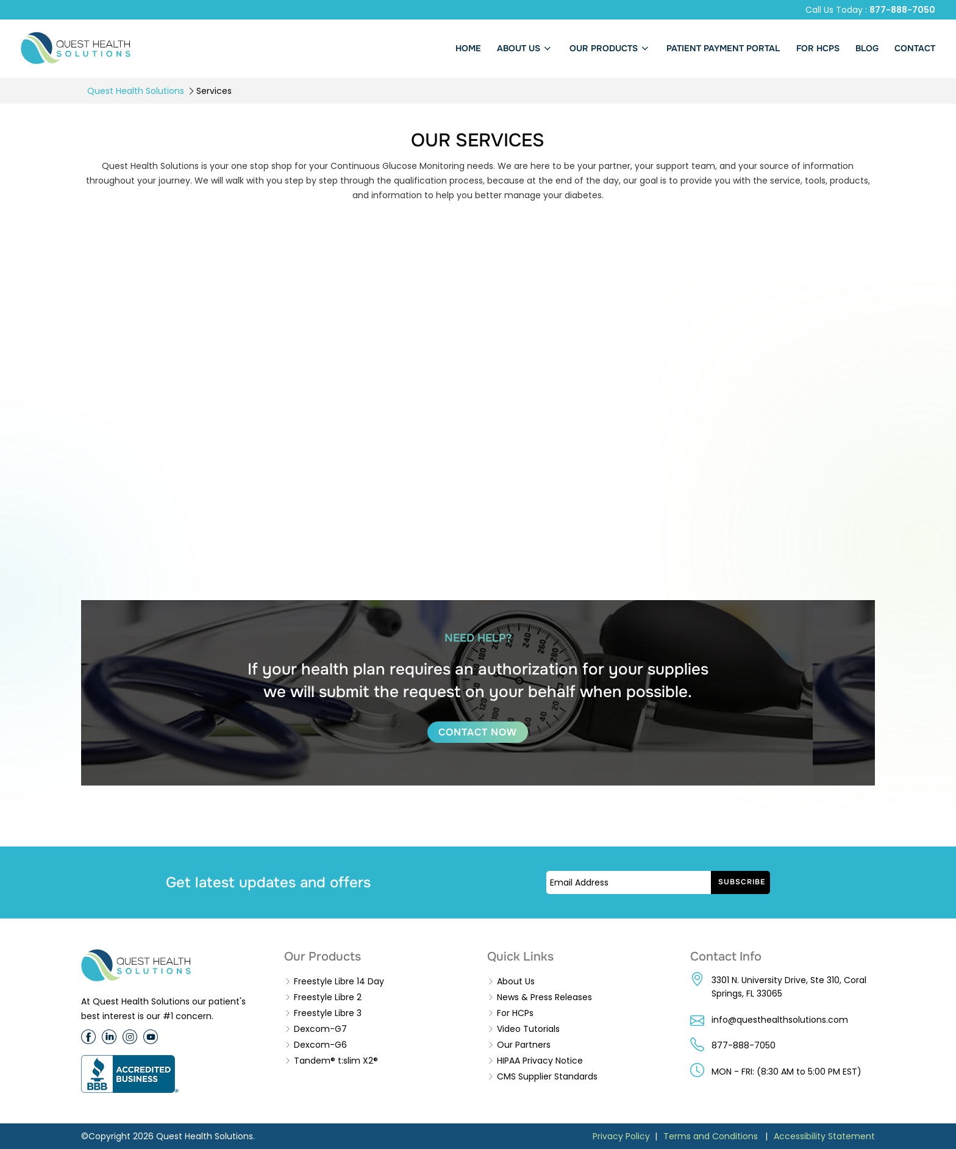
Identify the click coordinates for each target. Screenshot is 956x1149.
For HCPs (515, 1013)
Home (468, 48)
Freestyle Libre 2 (328, 997)
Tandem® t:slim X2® (336, 1060)
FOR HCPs (818, 48)
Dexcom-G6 (320, 1045)
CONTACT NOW (477, 732)
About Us (516, 981)
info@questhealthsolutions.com (780, 1020)
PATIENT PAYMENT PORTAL (723, 48)
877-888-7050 (902, 10)
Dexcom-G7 (320, 1029)
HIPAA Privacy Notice (540, 1060)
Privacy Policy (621, 1136)
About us (525, 48)
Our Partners (524, 1045)
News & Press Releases (544, 997)
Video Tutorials (528, 1029)
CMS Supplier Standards (547, 1076)
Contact (914, 48)
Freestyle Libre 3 (328, 1013)
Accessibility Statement (824, 1136)
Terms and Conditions (710, 1136)
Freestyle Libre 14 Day (339, 981)
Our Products (610, 48)
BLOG (867, 48)
